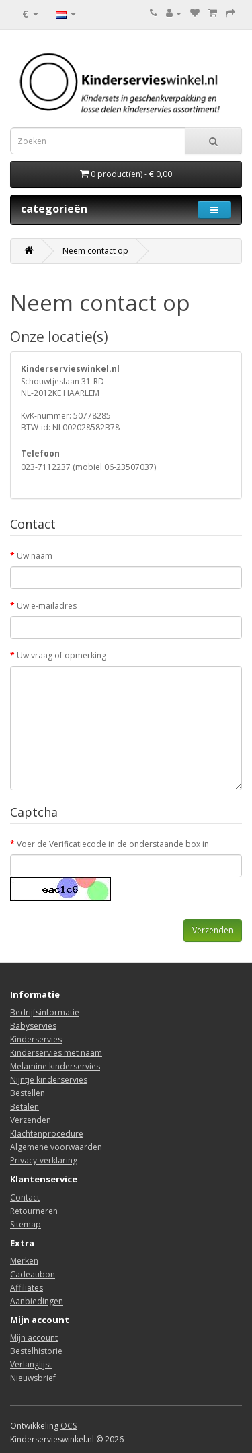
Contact (25, 1197)
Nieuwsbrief (33, 1378)
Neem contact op (95, 251)
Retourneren (34, 1211)
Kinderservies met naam (56, 1052)
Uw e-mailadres (47, 605)
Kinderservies (36, 1039)
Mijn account (34, 1337)
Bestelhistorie (36, 1351)
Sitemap (25, 1224)
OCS (68, 1425)
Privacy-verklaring (43, 1160)
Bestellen (27, 1093)
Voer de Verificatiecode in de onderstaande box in (113, 844)
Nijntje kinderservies (48, 1079)
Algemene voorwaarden (56, 1147)
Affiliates (26, 1287)
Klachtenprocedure (46, 1133)
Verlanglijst (31, 1364)
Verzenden (30, 1120)
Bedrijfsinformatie (44, 1012)
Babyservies (33, 1026)
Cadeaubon (32, 1274)
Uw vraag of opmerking (61, 655)
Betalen (24, 1106)
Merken (24, 1260)
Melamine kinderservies (55, 1066)
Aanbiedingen (36, 1301)
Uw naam (34, 556)
